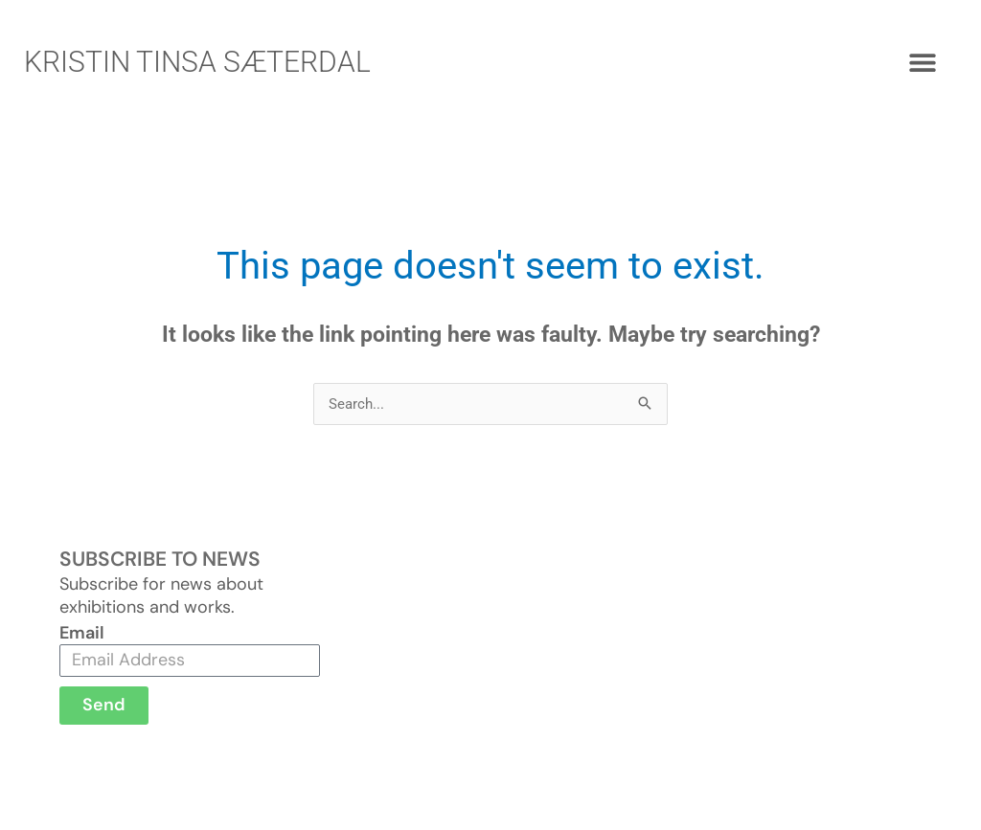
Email (81, 632)
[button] (923, 62)
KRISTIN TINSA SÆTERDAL (197, 62)
